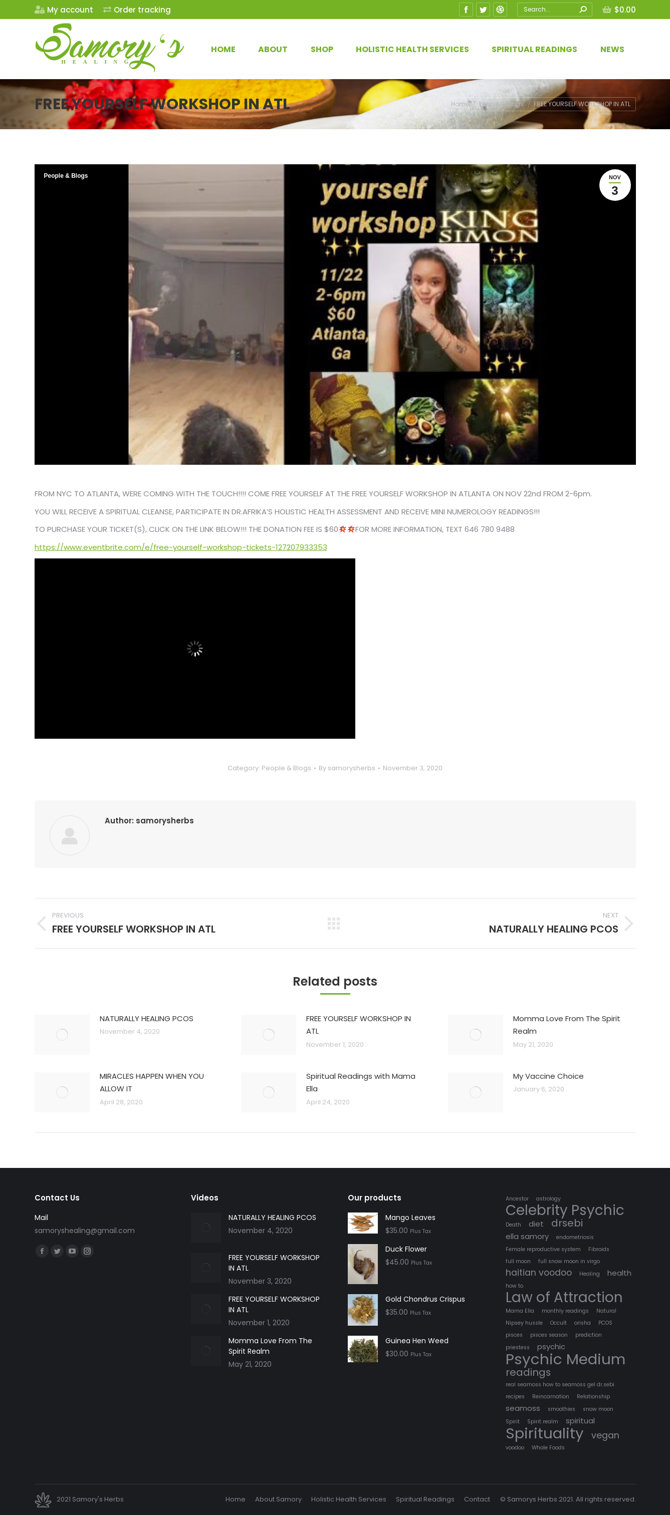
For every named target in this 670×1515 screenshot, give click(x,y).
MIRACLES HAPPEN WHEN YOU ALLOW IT (152, 1082)
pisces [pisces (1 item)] (514, 1335)
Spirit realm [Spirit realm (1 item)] (542, 1421)
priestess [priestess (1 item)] (518, 1347)
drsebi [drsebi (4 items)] (567, 1223)
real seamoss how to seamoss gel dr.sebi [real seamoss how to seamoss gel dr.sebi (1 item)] (560, 1384)
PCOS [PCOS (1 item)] (605, 1323)
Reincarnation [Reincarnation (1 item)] (550, 1396)
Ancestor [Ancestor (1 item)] (517, 1198)
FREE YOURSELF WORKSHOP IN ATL (358, 1025)
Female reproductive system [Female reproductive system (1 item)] (543, 1249)
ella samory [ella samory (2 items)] (527, 1236)
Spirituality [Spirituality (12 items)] (545, 1433)
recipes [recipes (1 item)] (515, 1396)
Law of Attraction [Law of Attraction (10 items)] (564, 1297)
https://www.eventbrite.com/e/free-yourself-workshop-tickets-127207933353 (181, 547)
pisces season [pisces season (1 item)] (549, 1335)
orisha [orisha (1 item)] (582, 1323)
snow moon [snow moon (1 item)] (598, 1409)
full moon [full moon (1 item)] (518, 1261)
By (347, 768)
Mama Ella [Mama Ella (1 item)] (520, 1311)
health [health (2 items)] (619, 1273)
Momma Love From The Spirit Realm (566, 1025)
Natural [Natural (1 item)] (606, 1311)
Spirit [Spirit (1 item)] (513, 1421)
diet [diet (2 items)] (536, 1224)
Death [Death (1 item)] (513, 1225)
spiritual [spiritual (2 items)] (580, 1420)
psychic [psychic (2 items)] (551, 1346)
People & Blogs (66, 175)
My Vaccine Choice (548, 1076)
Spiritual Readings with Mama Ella (360, 1082)
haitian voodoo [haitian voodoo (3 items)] (539, 1273)
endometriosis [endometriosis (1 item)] (575, 1237)
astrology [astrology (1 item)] (548, 1198)
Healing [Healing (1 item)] (589, 1274)
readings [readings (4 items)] (528, 1372)
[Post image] (62, 1035)
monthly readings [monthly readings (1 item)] (565, 1311)
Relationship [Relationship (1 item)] (593, 1396)
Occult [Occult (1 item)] (558, 1323)
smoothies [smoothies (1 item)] (561, 1409)
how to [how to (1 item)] (514, 1286)
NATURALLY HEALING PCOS (146, 1018)
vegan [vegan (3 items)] (605, 1435)
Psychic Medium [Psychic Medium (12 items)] (565, 1359)
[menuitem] (64, 10)
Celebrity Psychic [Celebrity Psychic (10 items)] (565, 1210)
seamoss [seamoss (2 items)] (523, 1408)
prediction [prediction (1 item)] (588, 1335)
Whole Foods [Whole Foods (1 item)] (548, 1447)
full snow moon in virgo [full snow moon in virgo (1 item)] (569, 1261)
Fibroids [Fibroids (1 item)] (598, 1249)
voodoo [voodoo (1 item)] (515, 1447)
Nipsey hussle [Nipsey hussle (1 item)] (524, 1323)
